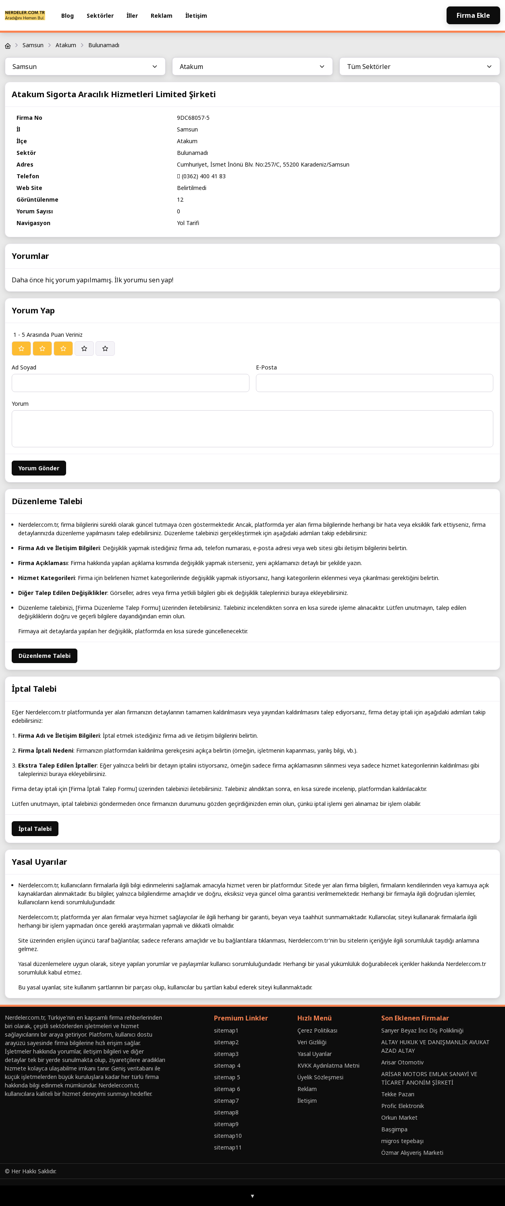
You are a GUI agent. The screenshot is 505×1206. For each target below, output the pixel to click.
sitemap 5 (227, 1077)
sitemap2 (226, 1042)
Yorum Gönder (39, 468)
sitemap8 (226, 1112)
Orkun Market (399, 1117)
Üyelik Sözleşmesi (320, 1077)
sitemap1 (226, 1030)
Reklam (161, 15)
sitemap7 (226, 1100)
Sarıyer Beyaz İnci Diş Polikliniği (422, 1030)
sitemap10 (228, 1135)
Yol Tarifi (188, 223)
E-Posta (266, 367)
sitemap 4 (227, 1065)
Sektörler (100, 15)
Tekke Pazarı (397, 1094)
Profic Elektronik (402, 1106)
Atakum (66, 45)
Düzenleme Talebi (45, 655)
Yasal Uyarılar (314, 1054)
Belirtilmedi (191, 188)
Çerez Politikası (317, 1030)
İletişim (196, 15)
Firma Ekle (473, 15)
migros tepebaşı (402, 1141)
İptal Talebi (35, 829)
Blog (67, 15)
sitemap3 (226, 1054)
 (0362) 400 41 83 (201, 176)
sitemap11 (228, 1147)
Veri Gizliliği (311, 1042)
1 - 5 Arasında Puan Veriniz (48, 334)
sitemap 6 (227, 1089)
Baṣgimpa (394, 1129)
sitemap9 (226, 1124)
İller (132, 15)
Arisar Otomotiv (402, 1062)
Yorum (20, 403)
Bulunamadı (103, 45)
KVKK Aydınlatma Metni (328, 1065)
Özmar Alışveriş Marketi (412, 1152)
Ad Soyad (24, 367)
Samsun (33, 45)
